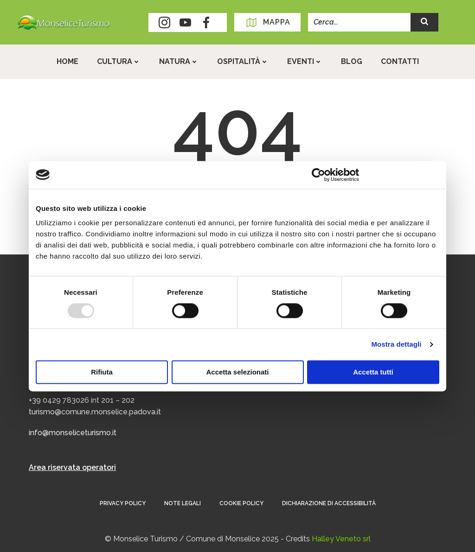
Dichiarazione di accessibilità (329, 503)
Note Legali (182, 503)
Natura (179, 61)
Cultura (119, 61)
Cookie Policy (241, 503)
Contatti (400, 61)
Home (67, 61)
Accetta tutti (373, 372)
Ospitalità (243, 61)
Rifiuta (102, 372)
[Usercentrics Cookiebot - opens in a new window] (318, 175)
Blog (351, 61)
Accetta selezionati (237, 372)
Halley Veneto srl (341, 538)
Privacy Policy (123, 503)
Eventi (304, 61)
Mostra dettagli (396, 344)
